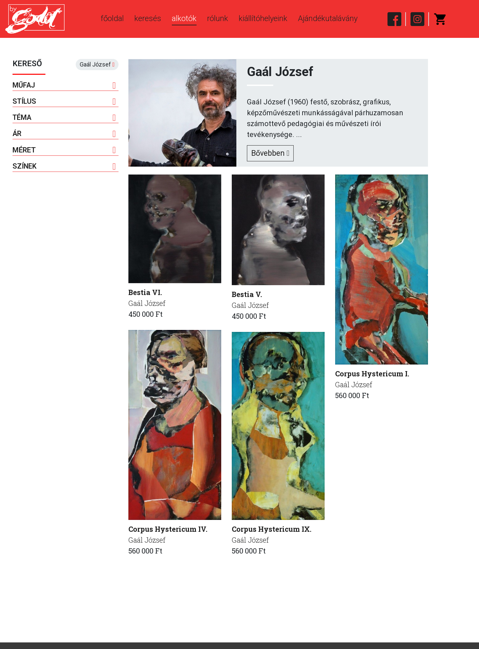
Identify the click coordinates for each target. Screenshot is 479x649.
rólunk (217, 18)
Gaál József (147, 304)
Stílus (64, 102)
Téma (64, 118)
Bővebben (271, 153)
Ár (64, 135)
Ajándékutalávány (328, 18)
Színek (64, 168)
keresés (147, 18)
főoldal (112, 18)
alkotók (184, 18)
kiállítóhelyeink (263, 18)
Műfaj (64, 85)
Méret (64, 151)
